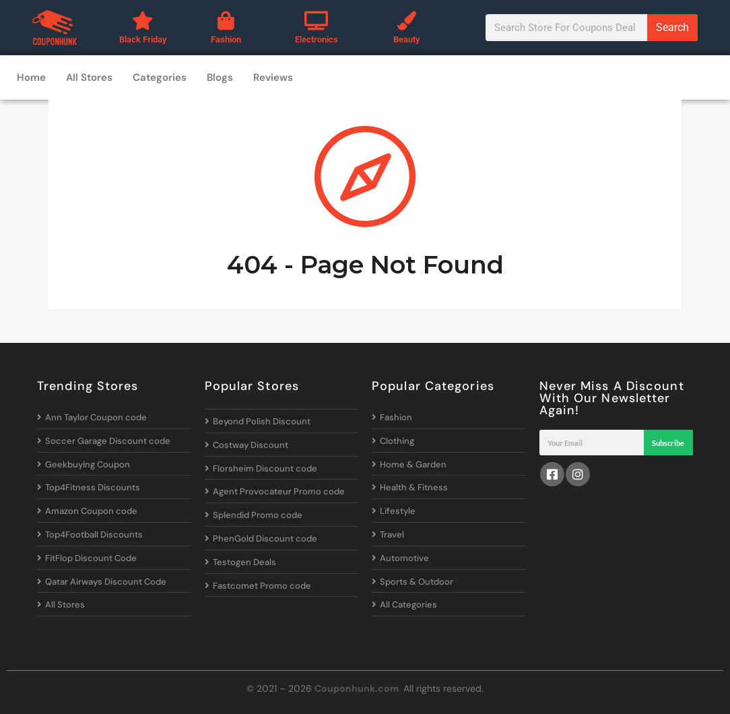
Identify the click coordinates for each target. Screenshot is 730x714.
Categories (160, 77)
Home (31, 77)
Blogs (220, 77)
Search (672, 27)
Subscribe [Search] (668, 443)
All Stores (89, 77)
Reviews (273, 77)
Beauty (406, 39)
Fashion (226, 39)
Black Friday (142, 39)
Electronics (316, 39)
